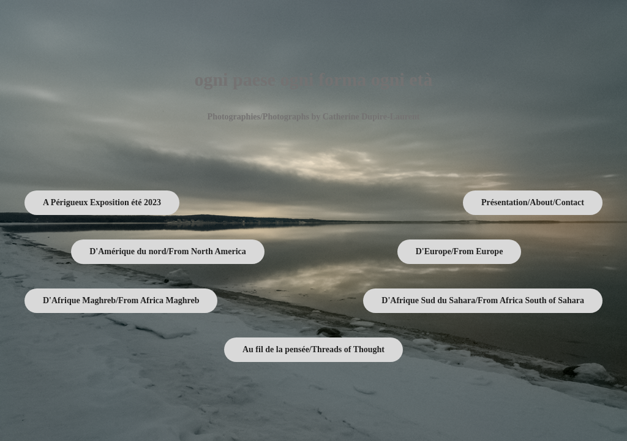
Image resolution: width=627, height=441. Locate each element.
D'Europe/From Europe (459, 251)
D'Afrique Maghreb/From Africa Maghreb (121, 300)
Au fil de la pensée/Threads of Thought (313, 349)
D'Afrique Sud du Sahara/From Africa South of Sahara (482, 300)
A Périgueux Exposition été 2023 (102, 202)
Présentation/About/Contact (532, 202)
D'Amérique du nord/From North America (167, 251)
